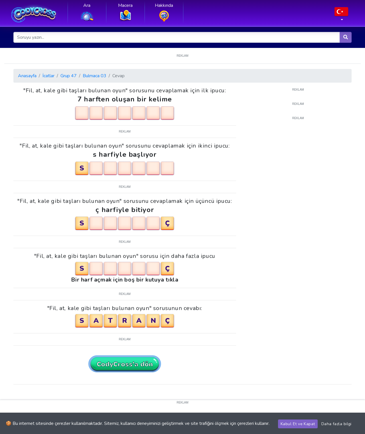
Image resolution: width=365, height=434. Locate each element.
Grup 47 (68, 76)
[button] (341, 16)
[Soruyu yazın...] (176, 37)
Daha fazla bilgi (336, 424)
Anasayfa (27, 76)
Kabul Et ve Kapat (298, 424)
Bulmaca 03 (94, 76)
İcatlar (48, 76)
